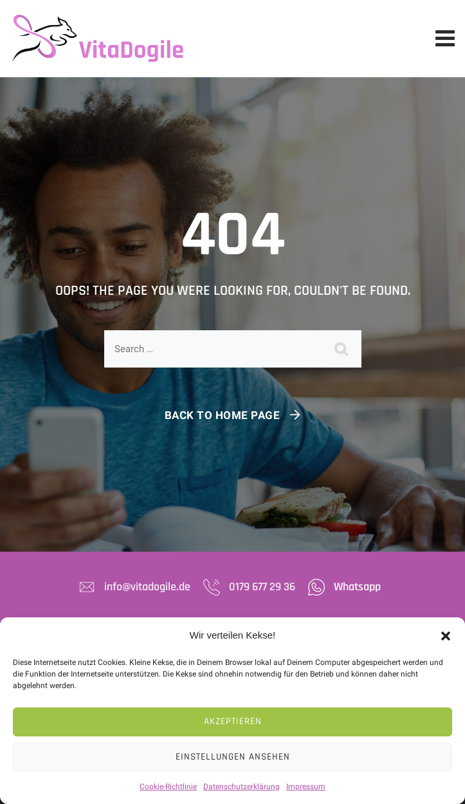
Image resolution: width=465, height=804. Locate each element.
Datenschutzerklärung (241, 786)
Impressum (305, 786)
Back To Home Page (222, 415)
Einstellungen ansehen (233, 757)
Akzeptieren (233, 721)
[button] (445, 635)
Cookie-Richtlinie (168, 786)
